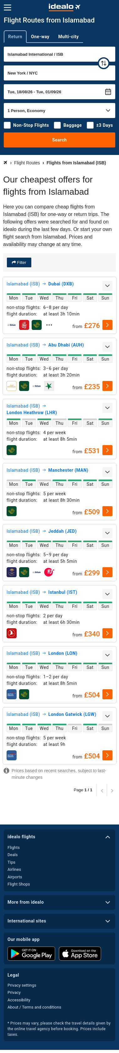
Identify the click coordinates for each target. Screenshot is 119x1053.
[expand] (107, 286)
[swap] (104, 63)
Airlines (14, 869)
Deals (13, 854)
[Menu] (7, 7)
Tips (11, 862)
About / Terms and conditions (34, 1007)
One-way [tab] (40, 36)
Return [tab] (15, 36)
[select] (107, 325)
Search (59, 139)
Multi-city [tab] (68, 36)
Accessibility (19, 1000)
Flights (14, 847)
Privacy (14, 992)
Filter (21, 262)
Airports (15, 877)
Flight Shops (19, 884)
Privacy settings (22, 985)
